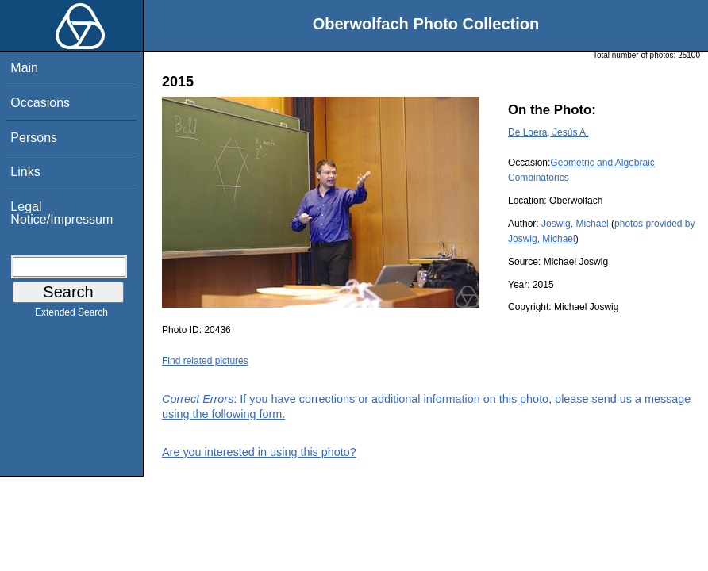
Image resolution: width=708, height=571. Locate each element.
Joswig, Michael (575, 223)
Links (25, 171)
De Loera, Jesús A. (548, 132)
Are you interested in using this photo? (259, 452)
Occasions (40, 102)
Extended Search (71, 315)
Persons (33, 137)
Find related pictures (205, 360)
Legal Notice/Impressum (61, 213)
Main (24, 68)
